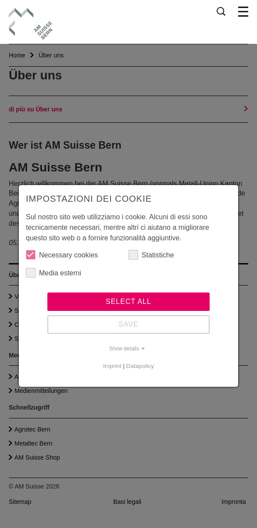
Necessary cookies (62, 255)
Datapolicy (140, 366)
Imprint (112, 366)
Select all (128, 301)
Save (128, 324)
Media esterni (53, 273)
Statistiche (151, 255)
